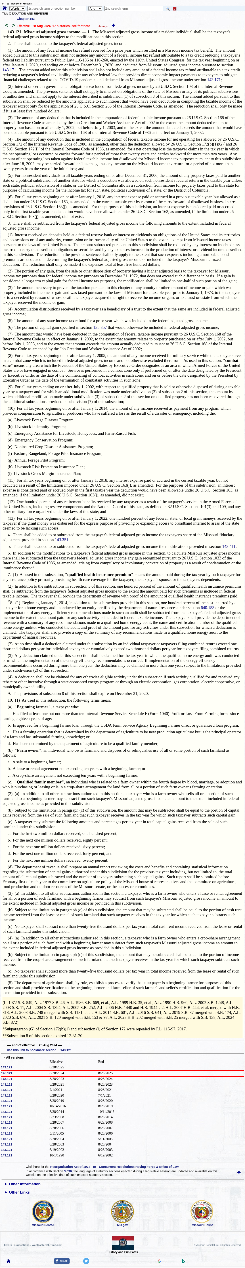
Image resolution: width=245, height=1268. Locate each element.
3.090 (68, 1171)
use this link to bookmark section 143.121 (39, 1050)
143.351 (61, 539)
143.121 (6, 1067)
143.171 (9, 70)
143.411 (229, 546)
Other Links (19, 1192)
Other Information (25, 1184)
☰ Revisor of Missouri (18, 3)
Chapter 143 (26, 19)
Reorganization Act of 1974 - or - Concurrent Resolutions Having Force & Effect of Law (114, 1167)
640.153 (207, 607)
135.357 (100, 327)
